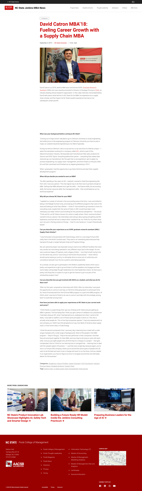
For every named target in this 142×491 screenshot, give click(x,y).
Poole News (47, 461)
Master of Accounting (78, 453)
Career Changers (75, 363)
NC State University (60, 43)
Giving (45, 473)
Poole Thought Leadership (52, 453)
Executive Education (78, 474)
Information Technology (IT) (81, 449)
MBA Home (134, 8)
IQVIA (97, 90)
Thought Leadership (102, 8)
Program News (74, 8)
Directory (46, 465)
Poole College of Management (54, 449)
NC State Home (13, 2)
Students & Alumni (88, 8)
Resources (59, 487)
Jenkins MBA (48, 369)
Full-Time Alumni (87, 363)
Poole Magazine (49, 457)
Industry (97, 363)
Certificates (75, 470)
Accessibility (45, 487)
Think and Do (83, 369)
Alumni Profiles (62, 363)
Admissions (115, 8)
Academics (53, 363)
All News (124, 8)
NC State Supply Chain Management (65, 369)
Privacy (46, 469)
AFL (77, 151)
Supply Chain (69, 366)
